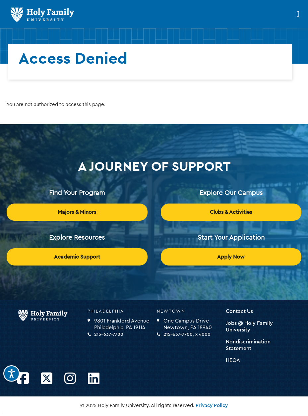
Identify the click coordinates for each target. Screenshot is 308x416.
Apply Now (231, 257)
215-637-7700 (108, 334)
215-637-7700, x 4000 (187, 334)
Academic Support (77, 257)
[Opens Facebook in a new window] (23, 379)
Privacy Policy (212, 405)
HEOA (233, 360)
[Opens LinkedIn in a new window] (93, 379)
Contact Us (239, 311)
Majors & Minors (77, 212)
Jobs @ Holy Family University (249, 326)
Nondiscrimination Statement (248, 345)
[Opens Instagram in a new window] (70, 379)
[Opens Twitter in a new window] (46, 379)
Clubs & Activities (231, 212)
